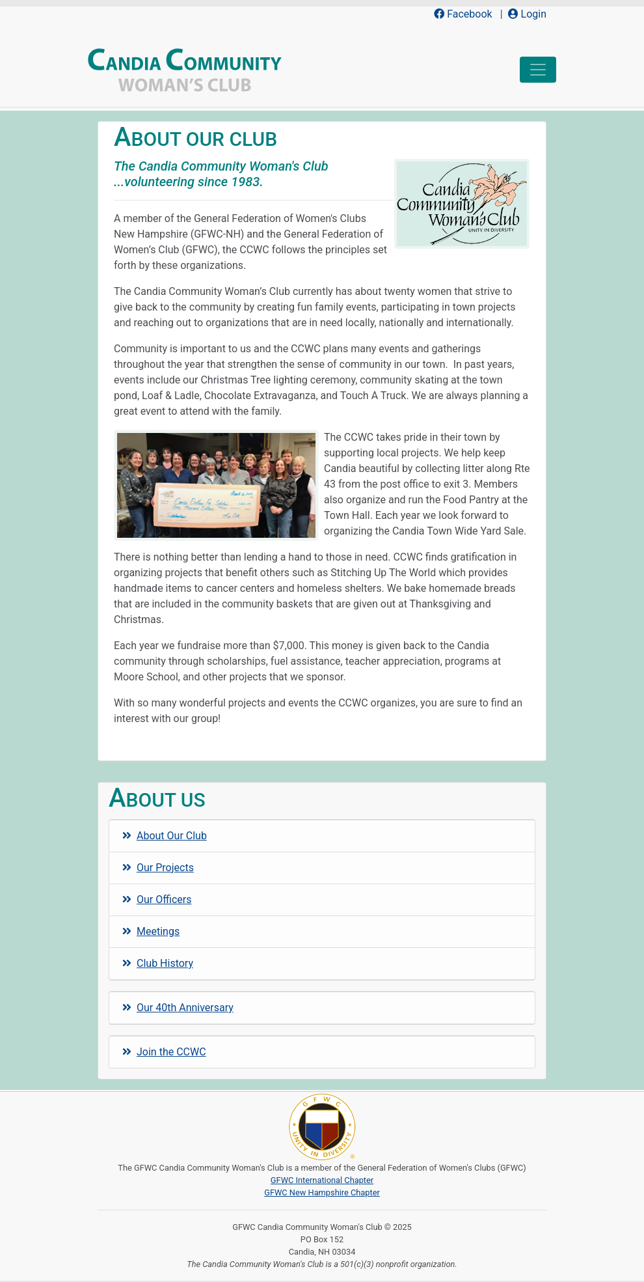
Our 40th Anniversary (178, 1007)
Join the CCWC (164, 1052)
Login (527, 14)
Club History (157, 963)
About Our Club (164, 835)
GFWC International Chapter (322, 1180)
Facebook (463, 14)
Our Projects (158, 867)
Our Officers (156, 899)
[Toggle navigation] (538, 70)
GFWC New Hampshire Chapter (322, 1192)
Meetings (151, 931)
